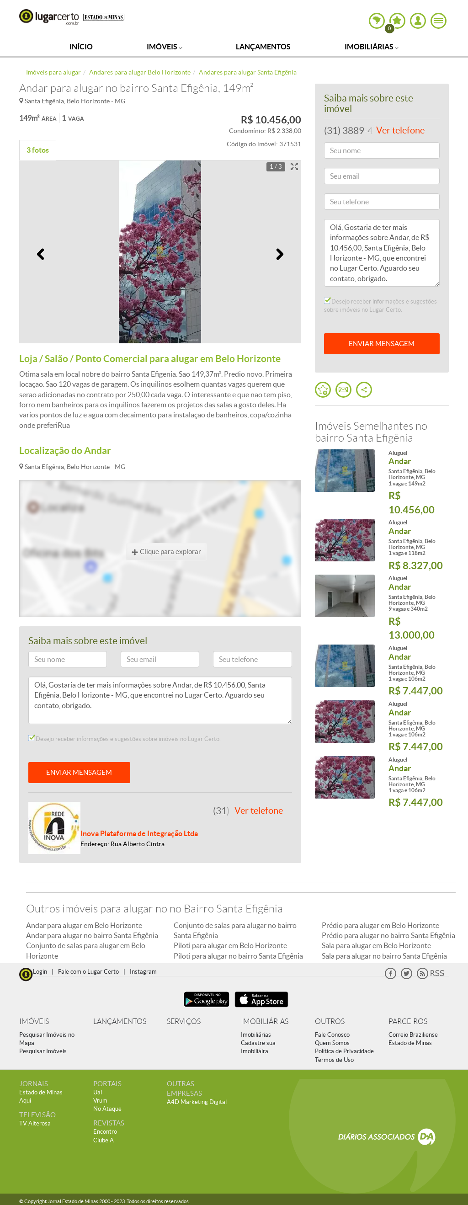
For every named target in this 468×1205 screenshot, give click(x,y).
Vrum (100, 1100)
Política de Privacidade (344, 1051)
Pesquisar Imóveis (43, 1051)
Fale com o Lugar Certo (88, 971)
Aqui (25, 1100)
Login (40, 971)
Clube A (103, 1140)
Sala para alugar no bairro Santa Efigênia (384, 956)
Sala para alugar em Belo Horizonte (376, 945)
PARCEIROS (407, 1021)
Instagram (143, 971)
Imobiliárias (372, 47)
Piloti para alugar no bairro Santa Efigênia (238, 956)
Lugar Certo (49, 17)
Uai (97, 1092)
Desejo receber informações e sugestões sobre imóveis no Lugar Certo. (124, 738)
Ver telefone (258, 810)
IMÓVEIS (34, 1021)
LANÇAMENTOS (119, 1021)
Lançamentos (263, 47)
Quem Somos (332, 1043)
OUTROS (330, 1021)
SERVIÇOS (184, 1021)
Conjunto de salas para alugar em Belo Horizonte (85, 950)
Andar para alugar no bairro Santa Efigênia (92, 935)
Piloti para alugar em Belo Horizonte (230, 945)
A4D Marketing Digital (197, 1101)
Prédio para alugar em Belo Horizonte (380, 925)
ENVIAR (382, 343)
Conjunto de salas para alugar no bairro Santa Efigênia (235, 930)
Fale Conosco (332, 1034)
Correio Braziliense (413, 1034)
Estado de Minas (410, 1043)
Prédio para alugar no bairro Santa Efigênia (388, 935)
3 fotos (38, 150)
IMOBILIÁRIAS (264, 1021)
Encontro (105, 1131)
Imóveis (164, 47)
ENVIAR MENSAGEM (79, 772)
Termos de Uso (334, 1059)
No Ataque (107, 1108)
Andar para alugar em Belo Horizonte (84, 925)
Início (81, 47)
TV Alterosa (35, 1123)
